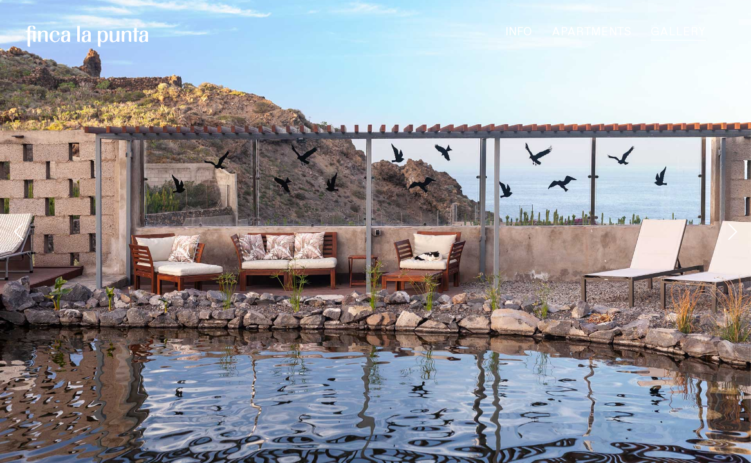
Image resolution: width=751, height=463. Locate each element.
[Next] (730, 231)
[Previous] (20, 231)
